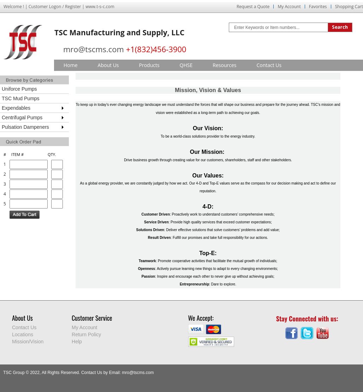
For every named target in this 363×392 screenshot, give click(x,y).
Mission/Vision (27, 341)
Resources (224, 65)
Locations (22, 334)
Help (77, 341)
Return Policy (86, 334)
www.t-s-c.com (99, 7)
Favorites (318, 7)
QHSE (186, 65)
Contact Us (268, 65)
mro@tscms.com (93, 49)
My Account (289, 7)
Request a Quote (253, 7)
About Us (108, 65)
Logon (55, 7)
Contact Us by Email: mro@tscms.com (117, 372)
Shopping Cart (349, 7)
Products (149, 65)
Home (71, 65)
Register (73, 7)
